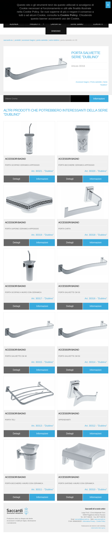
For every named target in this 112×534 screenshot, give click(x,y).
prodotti (17, 40)
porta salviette (42, 40)
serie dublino (54, 40)
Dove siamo (77, 24)
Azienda (14, 24)
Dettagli (16, 179)
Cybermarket (94, 528)
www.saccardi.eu (99, 519)
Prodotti (35, 24)
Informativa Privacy (89, 521)
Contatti (98, 24)
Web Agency (101, 528)
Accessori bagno (82, 82)
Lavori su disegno (56, 27)
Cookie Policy (100, 521)
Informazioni (98, 98)
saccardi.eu (8, 40)
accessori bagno (28, 40)
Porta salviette (96, 82)
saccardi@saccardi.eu (82, 519)
